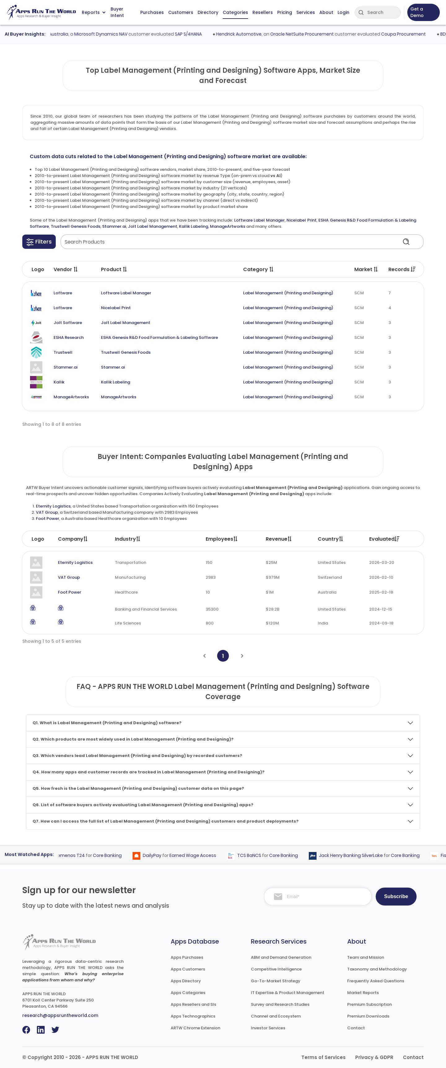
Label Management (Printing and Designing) (288, 293)
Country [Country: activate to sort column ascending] (331, 539)
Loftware (63, 293)
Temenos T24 (72, 855)
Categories (235, 12)
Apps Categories (188, 993)
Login (343, 12)
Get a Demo (417, 12)
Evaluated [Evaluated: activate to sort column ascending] (384, 539)
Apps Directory (186, 981)
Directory (208, 12)
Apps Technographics (193, 1016)
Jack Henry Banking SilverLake (353, 855)
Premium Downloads (368, 1016)
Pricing (284, 12)
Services (305, 12)
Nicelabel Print (301, 220)
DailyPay (154, 855)
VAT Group (47, 512)
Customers (180, 12)
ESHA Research (69, 337)
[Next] (242, 655)
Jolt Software (68, 323)
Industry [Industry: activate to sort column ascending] (128, 539)
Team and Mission (365, 957)
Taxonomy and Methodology (377, 969)
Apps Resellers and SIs (193, 1004)
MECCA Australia (53, 34)
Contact (356, 1028)
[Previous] (204, 655)
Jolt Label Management (152, 226)
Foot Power (47, 518)
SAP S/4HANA (190, 34)
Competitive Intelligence (276, 969)
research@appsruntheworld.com (60, 1015)
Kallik (59, 382)
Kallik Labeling (193, 226)
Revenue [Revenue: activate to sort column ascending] (279, 539)
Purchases (152, 12)
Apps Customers (188, 969)
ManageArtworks (227, 226)
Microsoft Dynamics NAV (103, 34)
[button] (39, 242)
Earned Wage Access (195, 855)
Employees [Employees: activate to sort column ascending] (222, 539)
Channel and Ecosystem (276, 1016)
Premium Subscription (369, 1004)
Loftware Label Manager (259, 220)
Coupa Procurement (406, 34)
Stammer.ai (114, 226)
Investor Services (268, 1028)
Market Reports (363, 993)
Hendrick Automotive (242, 34)
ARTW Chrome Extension (195, 1028)
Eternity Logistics (53, 506)
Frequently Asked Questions (375, 981)
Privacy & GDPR (374, 1057)
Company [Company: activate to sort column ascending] (73, 539)
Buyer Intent (117, 12)
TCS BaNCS (252, 855)
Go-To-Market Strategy (275, 981)
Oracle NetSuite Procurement (305, 34)
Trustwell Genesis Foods (75, 226)
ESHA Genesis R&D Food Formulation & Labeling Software (159, 337)
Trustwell (63, 352)
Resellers (262, 12)
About (326, 12)
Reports (93, 12)
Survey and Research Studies (280, 1004)
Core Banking (109, 855)
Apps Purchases (187, 957)
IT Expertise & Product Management (287, 993)
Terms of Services (323, 1057)
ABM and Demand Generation (281, 957)
